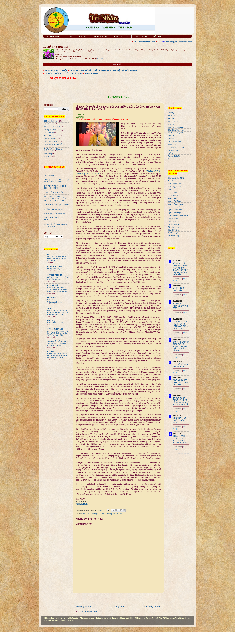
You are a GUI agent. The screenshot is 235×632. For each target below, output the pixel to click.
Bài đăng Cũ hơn (152, 606)
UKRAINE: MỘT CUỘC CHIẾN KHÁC (179, 420)
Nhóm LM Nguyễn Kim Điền (178, 215)
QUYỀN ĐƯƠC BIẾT (54, 275)
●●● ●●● (46, 79)
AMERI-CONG (91, 73)
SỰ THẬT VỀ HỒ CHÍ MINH (125, 70)
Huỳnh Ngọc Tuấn (174, 187)
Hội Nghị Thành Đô (51, 138)
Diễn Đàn (157, 36)
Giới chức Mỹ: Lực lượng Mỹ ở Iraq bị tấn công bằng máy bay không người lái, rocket (57, 312)
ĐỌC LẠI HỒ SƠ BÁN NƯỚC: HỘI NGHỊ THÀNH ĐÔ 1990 (56, 181)
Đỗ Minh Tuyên (173, 233)
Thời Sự (68, 36)
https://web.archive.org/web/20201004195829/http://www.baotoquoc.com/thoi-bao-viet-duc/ (57, 290)
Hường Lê (85, 514)
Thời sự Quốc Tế (174, 156)
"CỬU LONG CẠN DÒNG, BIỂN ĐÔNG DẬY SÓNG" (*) (181, 382)
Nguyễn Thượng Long (176, 204)
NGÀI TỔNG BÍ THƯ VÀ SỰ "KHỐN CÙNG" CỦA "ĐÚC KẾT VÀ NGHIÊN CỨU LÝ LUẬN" (55, 198)
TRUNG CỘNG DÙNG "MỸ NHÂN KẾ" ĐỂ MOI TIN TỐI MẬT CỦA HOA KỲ (181, 401)
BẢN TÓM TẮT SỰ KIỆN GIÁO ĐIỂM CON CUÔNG (55, 187)
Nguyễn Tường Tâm (175, 210)
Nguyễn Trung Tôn (174, 207)
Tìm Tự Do (48, 156)
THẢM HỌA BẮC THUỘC (56, 70)
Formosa (171, 139)
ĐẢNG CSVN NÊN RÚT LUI (56, 323)
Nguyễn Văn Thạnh (175, 213)
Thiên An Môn (173, 150)
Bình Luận (82, 36)
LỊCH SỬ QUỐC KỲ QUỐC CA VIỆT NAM (64, 73)
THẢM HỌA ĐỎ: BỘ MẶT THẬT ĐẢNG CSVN (90, 70)
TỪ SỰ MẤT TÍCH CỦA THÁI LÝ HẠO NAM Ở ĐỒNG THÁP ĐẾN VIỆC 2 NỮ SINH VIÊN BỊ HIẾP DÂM (180, 269)
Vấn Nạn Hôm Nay (100, 36)
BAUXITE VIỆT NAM (54, 267)
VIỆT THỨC (51, 298)
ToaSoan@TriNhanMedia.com (179, 42)
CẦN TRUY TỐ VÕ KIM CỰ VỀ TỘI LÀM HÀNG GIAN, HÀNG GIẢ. (180, 325)
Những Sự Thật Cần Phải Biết (54, 144)
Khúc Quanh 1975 (121, 36)
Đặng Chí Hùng (173, 230)
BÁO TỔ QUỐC (53, 285)
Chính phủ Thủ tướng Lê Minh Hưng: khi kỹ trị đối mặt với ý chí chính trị (57, 258)
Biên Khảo (171, 115)
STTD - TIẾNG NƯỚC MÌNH (54, 192)
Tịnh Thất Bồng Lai (108, 514)
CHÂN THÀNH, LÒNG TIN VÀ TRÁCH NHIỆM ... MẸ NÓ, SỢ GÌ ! (180, 439)
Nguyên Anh (172, 198)
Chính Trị (171, 124)
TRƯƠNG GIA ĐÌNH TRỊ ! (53, 209)
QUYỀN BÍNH (49, 175)
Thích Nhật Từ (94, 514)
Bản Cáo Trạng (49, 124)
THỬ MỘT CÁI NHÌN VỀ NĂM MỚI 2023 (180, 306)
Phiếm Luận (172, 144)
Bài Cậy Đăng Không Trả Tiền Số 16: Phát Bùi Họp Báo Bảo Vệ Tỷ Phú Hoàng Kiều (57, 333)
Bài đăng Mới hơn (84, 606)
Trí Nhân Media (53, 36)
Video (170, 159)
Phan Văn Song (173, 218)
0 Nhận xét (177, 279)
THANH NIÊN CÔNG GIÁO (57, 341)
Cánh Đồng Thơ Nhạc (176, 130)
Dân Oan (171, 136)
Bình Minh (171, 181)
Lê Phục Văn (172, 192)
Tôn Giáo (119, 514)
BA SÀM (50, 352)
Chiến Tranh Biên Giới (52, 127)
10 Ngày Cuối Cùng (51, 121)
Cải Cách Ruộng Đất (175, 133)
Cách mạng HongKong (176, 127)
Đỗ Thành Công (173, 236)
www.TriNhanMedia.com (144, 42)
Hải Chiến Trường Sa (51, 135)
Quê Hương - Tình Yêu (176, 147)
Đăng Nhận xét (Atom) (90, 611)
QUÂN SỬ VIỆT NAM (55, 329)
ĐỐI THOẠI (51, 321)
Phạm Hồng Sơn (174, 221)
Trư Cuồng (48, 154)
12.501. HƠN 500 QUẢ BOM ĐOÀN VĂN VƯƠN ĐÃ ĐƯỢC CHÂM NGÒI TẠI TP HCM (57, 356)
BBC (49, 254)
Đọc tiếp (100, 59)
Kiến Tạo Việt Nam (174, 141)
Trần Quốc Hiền (173, 227)
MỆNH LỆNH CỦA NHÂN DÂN (55, 213)
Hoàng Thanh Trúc (174, 184)
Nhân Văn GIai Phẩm (51, 141)
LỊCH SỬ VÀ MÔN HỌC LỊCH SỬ (56, 205)
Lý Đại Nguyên (173, 195)
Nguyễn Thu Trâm (174, 201)
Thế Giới (171, 153)
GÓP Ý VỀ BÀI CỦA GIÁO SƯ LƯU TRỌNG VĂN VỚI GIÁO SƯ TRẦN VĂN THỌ (181, 346)
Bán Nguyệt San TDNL (176, 178)
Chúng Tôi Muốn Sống (52, 130)
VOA (49, 308)
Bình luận (171, 118)
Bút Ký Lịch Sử (141, 36)
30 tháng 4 (171, 113)
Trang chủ (119, 606)
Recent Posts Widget (184, 453)
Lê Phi (170, 189)
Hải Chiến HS (49, 132)
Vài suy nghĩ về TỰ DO (55, 269)
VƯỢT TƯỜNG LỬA (63, 78)
